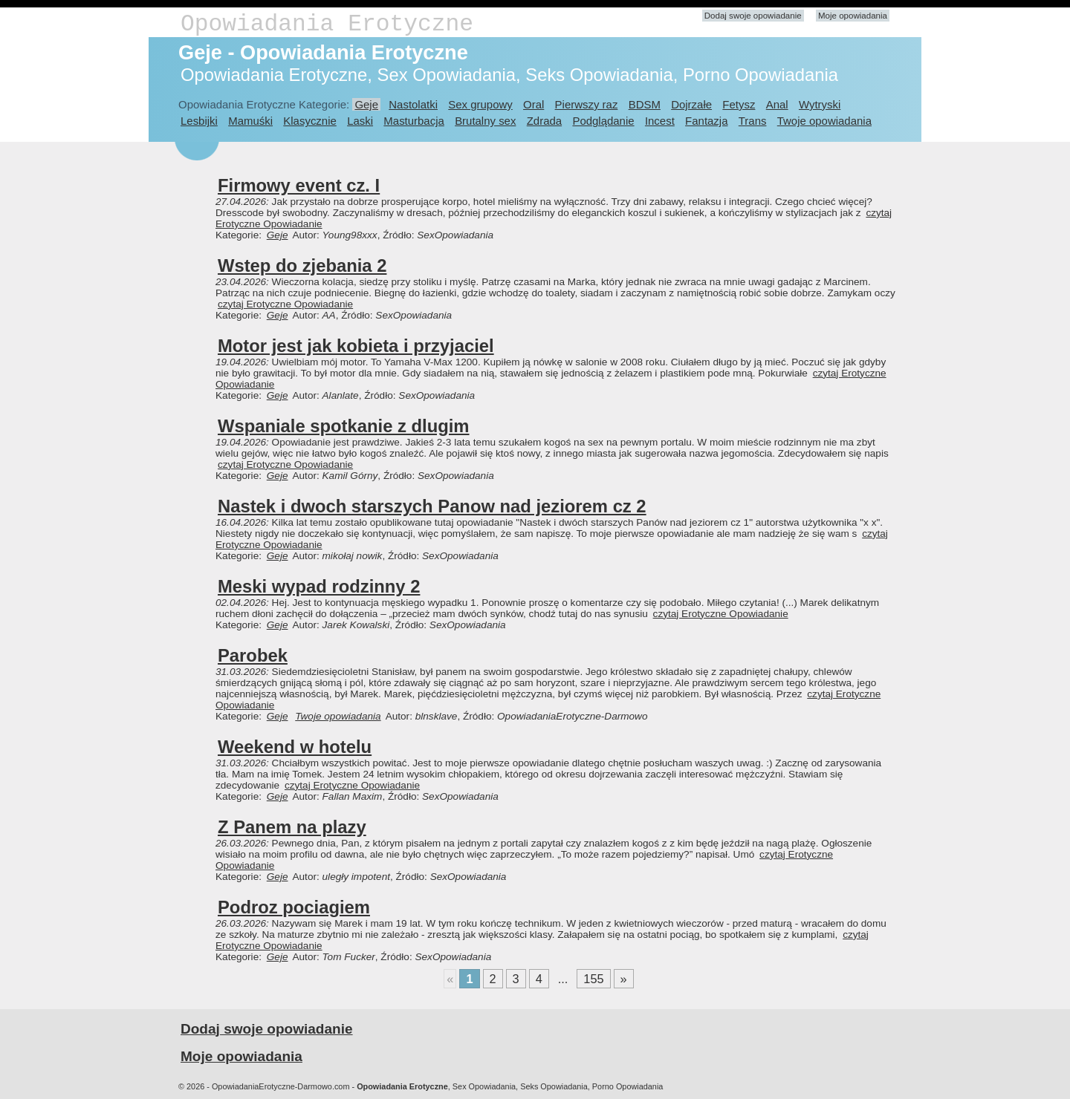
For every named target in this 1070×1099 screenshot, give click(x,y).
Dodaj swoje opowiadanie (753, 15)
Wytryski (819, 104)
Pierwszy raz (586, 104)
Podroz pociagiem (294, 907)
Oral (533, 104)
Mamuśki (250, 120)
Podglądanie (603, 120)
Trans (753, 120)
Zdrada (544, 120)
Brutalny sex (485, 120)
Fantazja (706, 120)
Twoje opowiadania (824, 120)
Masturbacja (413, 120)
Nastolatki (413, 104)
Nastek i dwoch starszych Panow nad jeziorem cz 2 (432, 506)
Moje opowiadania (852, 15)
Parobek (253, 655)
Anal (777, 104)
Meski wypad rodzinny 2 (319, 586)
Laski (360, 120)
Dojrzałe (691, 104)
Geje (366, 104)
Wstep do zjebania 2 (302, 265)
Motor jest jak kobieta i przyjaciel (356, 346)
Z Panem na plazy (292, 827)
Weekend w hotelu (295, 747)
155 (593, 978)
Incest (660, 120)
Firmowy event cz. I (299, 185)
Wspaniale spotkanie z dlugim (344, 426)
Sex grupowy (480, 104)
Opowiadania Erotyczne (327, 24)
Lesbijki (199, 120)
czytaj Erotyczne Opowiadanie (285, 304)
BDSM (645, 104)
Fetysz (738, 104)
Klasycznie (309, 120)
